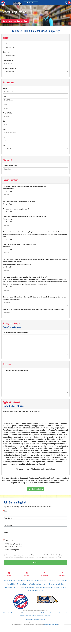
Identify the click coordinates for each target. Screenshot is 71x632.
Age (4, 145)
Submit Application (35, 489)
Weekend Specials (13, 550)
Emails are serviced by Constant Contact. (42, 557)
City (4, 121)
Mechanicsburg (45, 613)
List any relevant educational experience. (15, 370)
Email (4, 96)
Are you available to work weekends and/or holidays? (19, 201)
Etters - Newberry (26, 613)
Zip (4, 137)
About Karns (21, 581)
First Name (8, 518)
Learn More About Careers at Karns (15, 21)
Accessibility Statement (39, 619)
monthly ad (26, 574)
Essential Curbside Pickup (51, 587)
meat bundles (44, 574)
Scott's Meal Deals (9, 581)
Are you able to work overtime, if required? (16, 209)
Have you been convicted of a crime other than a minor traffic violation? (35, 280)
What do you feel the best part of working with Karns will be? (21, 411)
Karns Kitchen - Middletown (44, 615)
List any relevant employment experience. (16, 332)
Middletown (52, 613)
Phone (5, 105)
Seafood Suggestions (34, 584)
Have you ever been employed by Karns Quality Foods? (19, 245)
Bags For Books (62, 581)
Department (6, 52)
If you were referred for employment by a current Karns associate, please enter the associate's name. (34, 309)
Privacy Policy (29, 619)
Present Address (8, 113)
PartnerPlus (51, 581)
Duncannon (18, 613)
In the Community (40, 581)
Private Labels (21, 584)
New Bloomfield (60, 613)
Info (30, 3)
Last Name (8, 525)
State (4, 129)
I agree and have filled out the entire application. (36, 469)
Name (5, 88)
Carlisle (13, 613)
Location (5, 44)
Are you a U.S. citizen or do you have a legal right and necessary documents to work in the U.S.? (35, 234)
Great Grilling (11, 584)
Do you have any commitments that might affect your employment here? (25, 218)
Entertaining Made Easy (56, 584)
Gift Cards (39, 587)
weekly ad (9, 574)
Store (6, 532)
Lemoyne (38, 613)
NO (11, 191)
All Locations (28, 615)
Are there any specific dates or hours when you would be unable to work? (25, 187)
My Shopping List (34, 590)
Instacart (64, 587)
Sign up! (35, 562)
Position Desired (8, 60)
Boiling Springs (6, 613)
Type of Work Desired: (9, 68)
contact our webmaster (51, 624)
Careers (45, 584)
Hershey (33, 613)
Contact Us (30, 581)
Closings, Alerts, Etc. (14, 544)
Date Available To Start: (10, 166)
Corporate (34, 615)
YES (6, 191)
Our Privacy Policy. (56, 557)
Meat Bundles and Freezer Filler (14, 587)
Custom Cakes (29, 587)
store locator (62, 574)
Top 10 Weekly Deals (14, 547)
